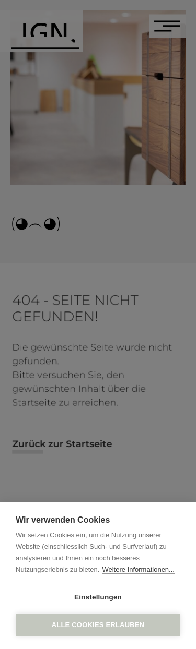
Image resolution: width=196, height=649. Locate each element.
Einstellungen (98, 597)
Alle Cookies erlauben (98, 625)
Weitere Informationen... (138, 569)
